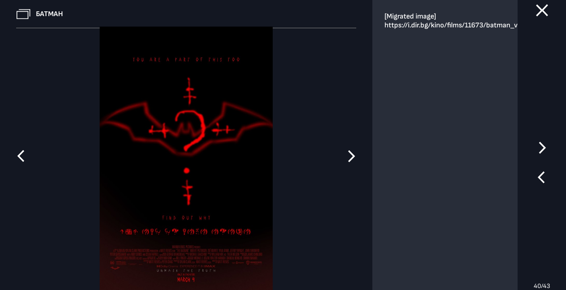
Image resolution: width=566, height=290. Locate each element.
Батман (49, 14)
